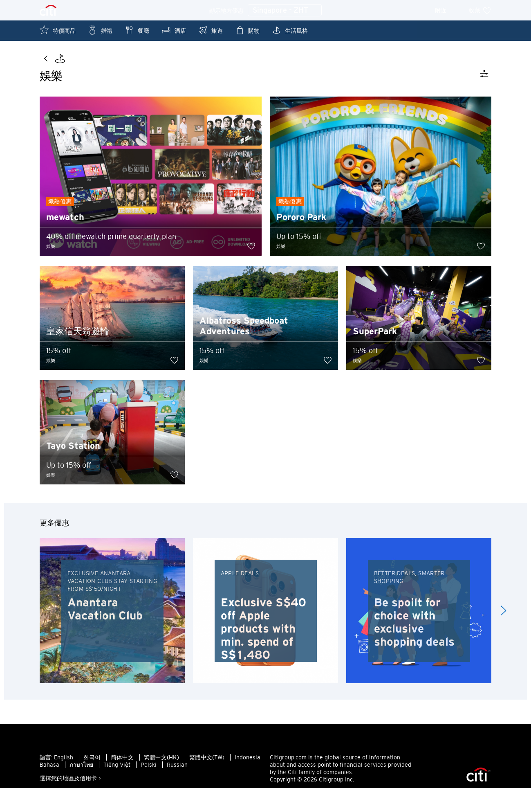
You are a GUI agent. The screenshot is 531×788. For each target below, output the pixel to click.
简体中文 (122, 760)
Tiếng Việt (116, 767)
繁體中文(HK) (161, 760)
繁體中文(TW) (206, 760)
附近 (446, 10)
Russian (177, 767)
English (63, 760)
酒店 (173, 30)
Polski (149, 767)
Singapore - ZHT (285, 10)
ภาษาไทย (81, 767)
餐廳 (137, 30)
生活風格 (290, 30)
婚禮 (100, 30)
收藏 (480, 10)
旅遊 (210, 30)
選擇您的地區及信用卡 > (70, 781)
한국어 (92, 760)
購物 (247, 30)
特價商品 (58, 30)
